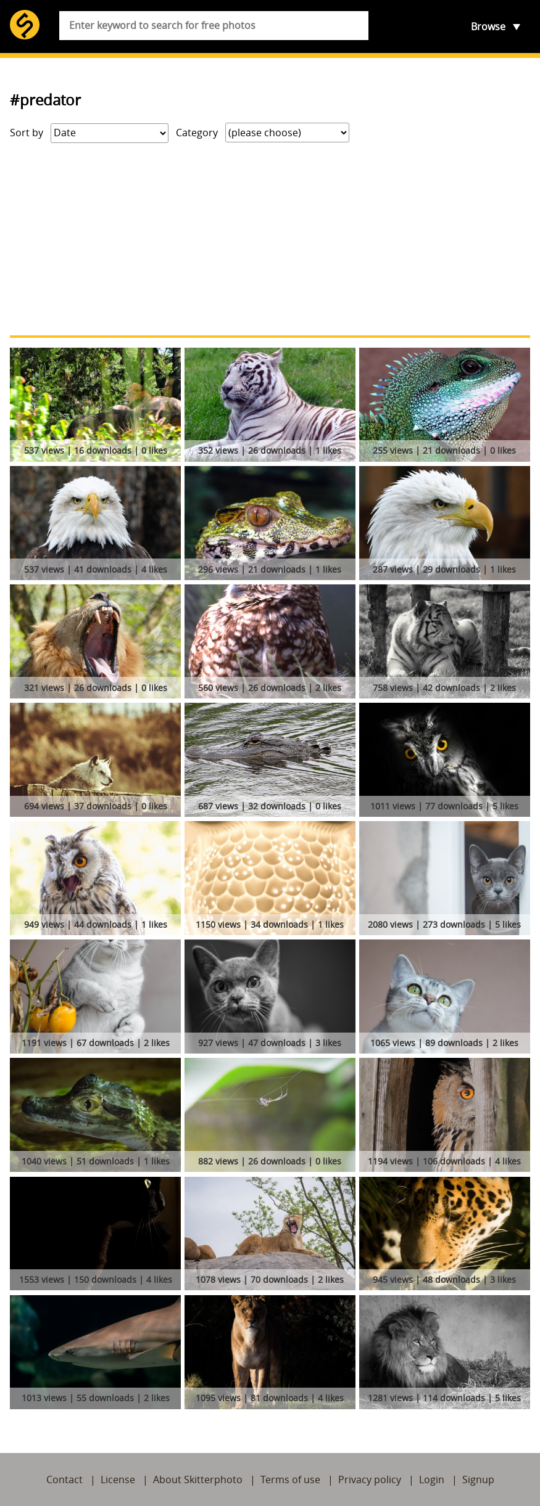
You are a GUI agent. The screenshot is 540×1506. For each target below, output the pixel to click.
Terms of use (290, 1479)
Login (431, 1479)
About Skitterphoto (198, 1479)
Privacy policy (369, 1479)
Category (197, 132)
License (118, 1479)
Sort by (26, 132)
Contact (64, 1479)
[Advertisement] (270, 239)
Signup (478, 1479)
